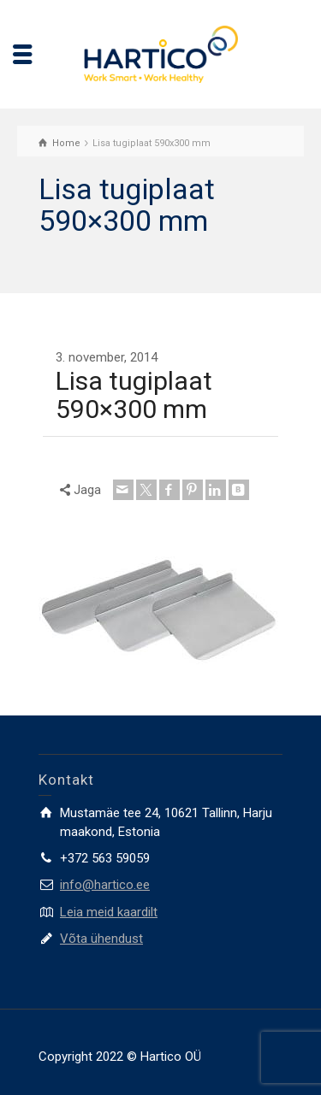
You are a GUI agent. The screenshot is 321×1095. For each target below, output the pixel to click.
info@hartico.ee (105, 884)
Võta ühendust (101, 938)
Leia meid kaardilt (109, 912)
